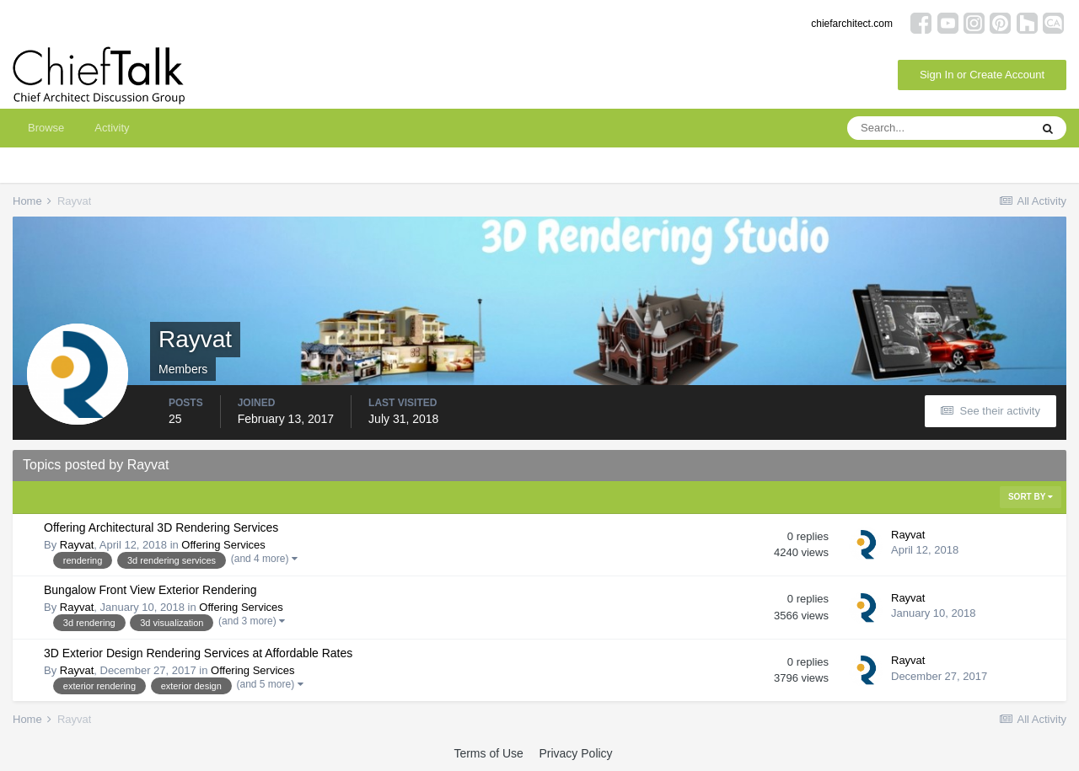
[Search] (938, 128)
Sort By (1030, 496)
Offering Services (223, 544)
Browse (46, 127)
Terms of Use (488, 753)
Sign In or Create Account (982, 74)
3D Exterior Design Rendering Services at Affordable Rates (198, 653)
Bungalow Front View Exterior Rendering (150, 590)
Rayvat (77, 544)
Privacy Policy (575, 753)
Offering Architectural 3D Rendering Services (161, 527)
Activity (111, 127)
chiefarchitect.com (852, 23)
